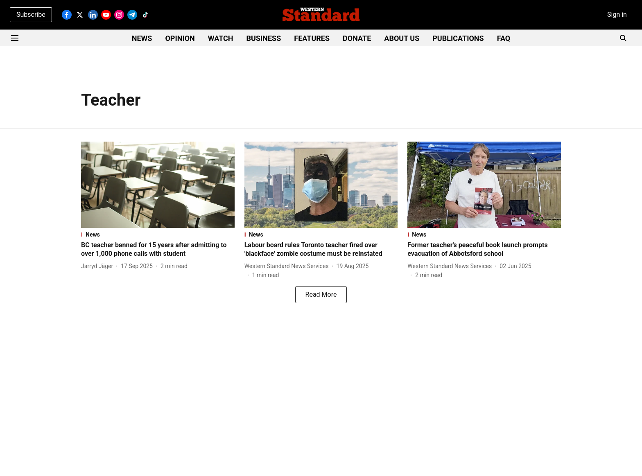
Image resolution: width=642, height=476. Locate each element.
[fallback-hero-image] (158, 185)
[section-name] (158, 234)
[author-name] (98, 266)
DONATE (357, 38)
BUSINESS (263, 38)
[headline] (158, 249)
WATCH (220, 38)
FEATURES (312, 38)
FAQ (504, 38)
